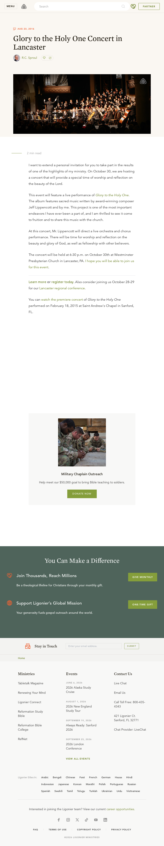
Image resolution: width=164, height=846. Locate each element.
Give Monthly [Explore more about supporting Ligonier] (142, 577)
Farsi (82, 777)
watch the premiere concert (62, 299)
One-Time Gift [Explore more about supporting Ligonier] (142, 604)
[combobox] (76, 6)
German (106, 777)
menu (11, 6)
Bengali (57, 777)
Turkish (93, 791)
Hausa (118, 777)
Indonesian (47, 784)
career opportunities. (121, 809)
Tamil (70, 791)
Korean (77, 784)
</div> (82, 352)
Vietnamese (133, 791)
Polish (102, 784)
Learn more (37, 282)
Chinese (70, 777)
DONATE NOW (81, 493)
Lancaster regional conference (62, 288)
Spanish (45, 791)
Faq (35, 829)
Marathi (90, 784)
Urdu (119, 791)
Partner (149, 6)
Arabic (44, 777)
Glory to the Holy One (112, 195)
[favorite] (44, 58)
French (93, 777)
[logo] (24, 6)
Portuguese (116, 784)
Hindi (129, 777)
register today (62, 282)
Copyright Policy (89, 829)
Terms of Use (58, 829)
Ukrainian (107, 791)
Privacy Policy (121, 829)
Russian (131, 784)
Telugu (81, 791)
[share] (49, 58)
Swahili (58, 791)
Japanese (63, 784)
